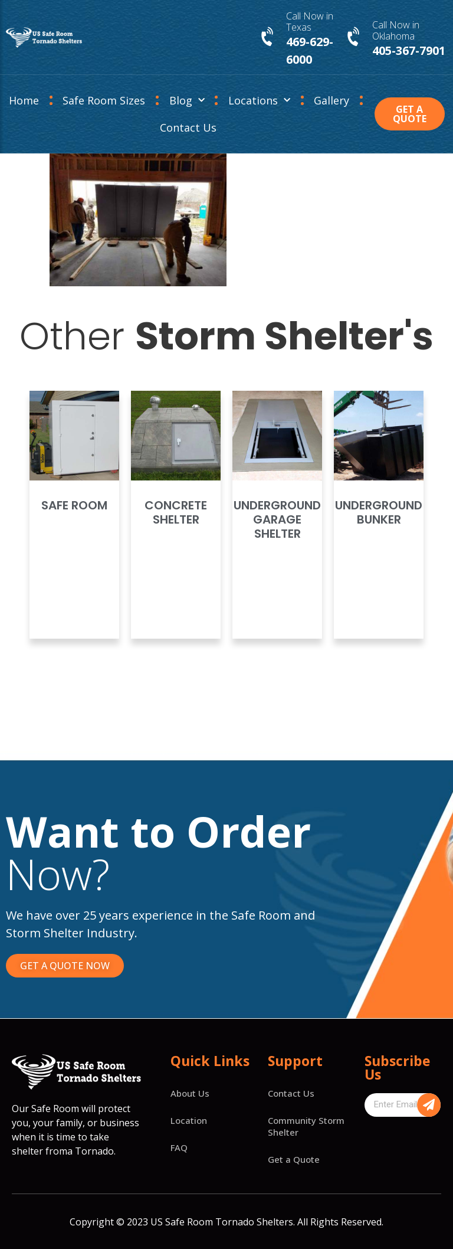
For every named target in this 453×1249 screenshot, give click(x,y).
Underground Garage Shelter (277, 519)
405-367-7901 (408, 50)
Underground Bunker (378, 512)
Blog (187, 100)
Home (24, 100)
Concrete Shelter (176, 512)
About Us (189, 1093)
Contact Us (188, 127)
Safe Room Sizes (104, 100)
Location (188, 1120)
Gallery (331, 100)
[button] (410, 113)
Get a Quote (294, 1159)
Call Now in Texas (309, 21)
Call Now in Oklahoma (395, 30)
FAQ (179, 1147)
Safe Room (74, 505)
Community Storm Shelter (306, 1126)
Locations (259, 100)
